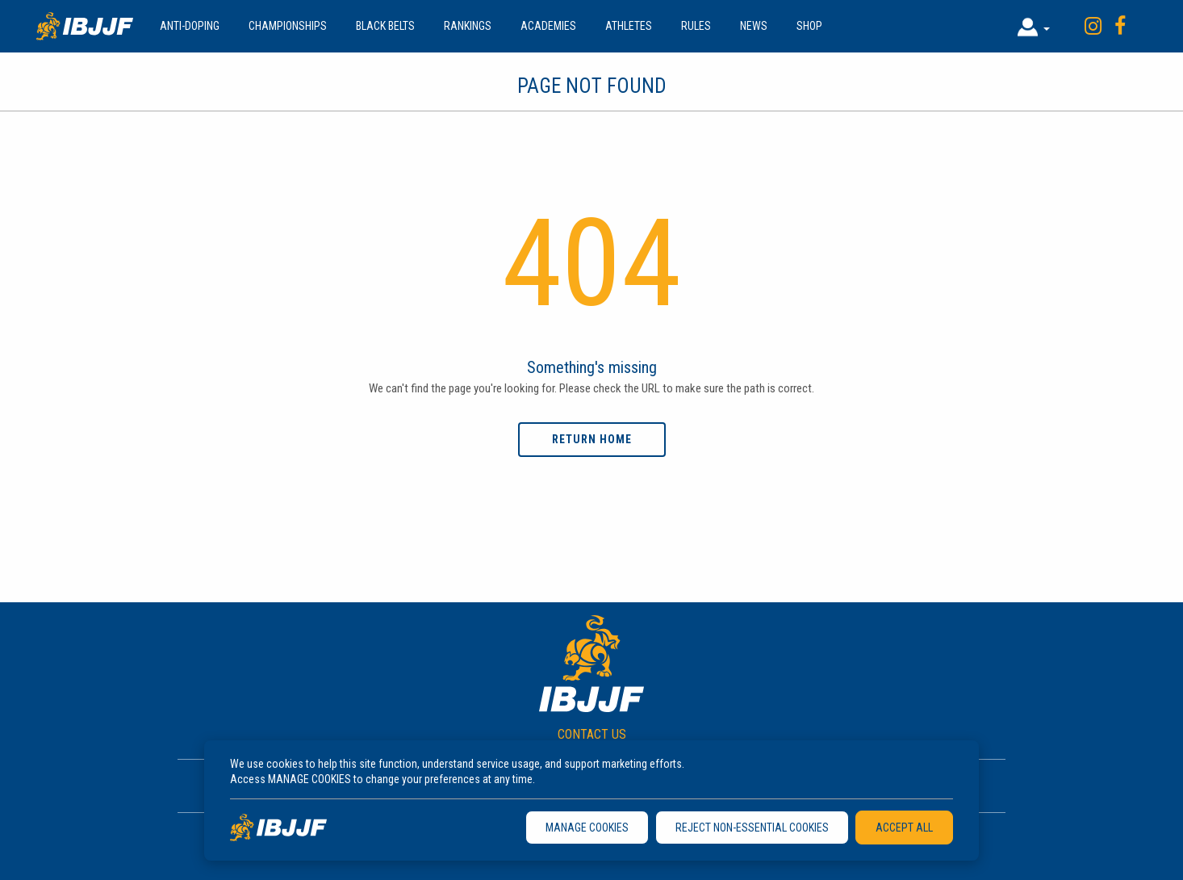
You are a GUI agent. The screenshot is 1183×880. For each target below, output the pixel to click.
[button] (1033, 26)
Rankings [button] (467, 25)
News (753, 25)
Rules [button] (696, 25)
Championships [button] (288, 25)
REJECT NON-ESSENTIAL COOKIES (752, 827)
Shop (809, 25)
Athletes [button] (628, 25)
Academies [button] (548, 25)
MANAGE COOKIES (587, 827)
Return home (592, 439)
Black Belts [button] (385, 25)
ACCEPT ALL (904, 827)
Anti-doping (189, 25)
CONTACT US (592, 734)
